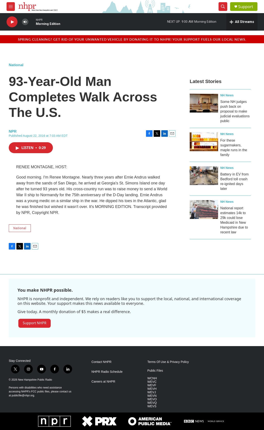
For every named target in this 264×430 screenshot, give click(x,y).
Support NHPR (34, 323)
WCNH (152, 378)
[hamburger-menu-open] (11, 6)
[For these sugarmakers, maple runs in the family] (204, 141)
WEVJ (151, 392)
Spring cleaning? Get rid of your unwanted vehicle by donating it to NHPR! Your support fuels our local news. (132, 39)
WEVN (151, 395)
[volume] (25, 22)
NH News (227, 95)
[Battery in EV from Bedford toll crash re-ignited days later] (204, 175)
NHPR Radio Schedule (106, 371)
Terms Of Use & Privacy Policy (168, 362)
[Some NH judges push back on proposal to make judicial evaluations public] (204, 103)
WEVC (151, 381)
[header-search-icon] (223, 6)
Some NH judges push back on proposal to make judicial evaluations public (235, 111)
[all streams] (241, 22)
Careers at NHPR (103, 381)
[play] (12, 21)
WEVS (151, 406)
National (16, 65)
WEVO (152, 399)
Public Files (155, 370)
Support (245, 6)
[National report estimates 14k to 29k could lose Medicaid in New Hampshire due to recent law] (204, 209)
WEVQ (152, 402)
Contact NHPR (101, 362)
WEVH (151, 388)
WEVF (151, 385)
